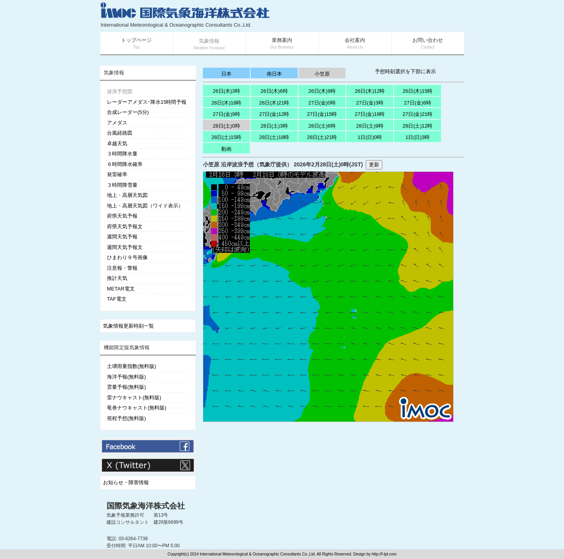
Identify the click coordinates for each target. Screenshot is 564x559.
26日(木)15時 (418, 91)
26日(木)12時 (370, 91)
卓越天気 (117, 143)
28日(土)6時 (321, 126)
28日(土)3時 (273, 126)
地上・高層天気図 (127, 195)
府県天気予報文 (125, 226)
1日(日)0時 (370, 137)
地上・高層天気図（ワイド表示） (145, 206)
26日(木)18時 (227, 103)
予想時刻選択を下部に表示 (405, 71)
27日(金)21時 (418, 114)
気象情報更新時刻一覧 (128, 326)
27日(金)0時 (321, 103)
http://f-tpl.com (384, 554)
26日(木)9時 (321, 91)
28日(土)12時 (418, 126)
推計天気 (117, 278)
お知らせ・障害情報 (126, 482)
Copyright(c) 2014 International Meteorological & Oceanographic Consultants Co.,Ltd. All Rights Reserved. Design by (270, 554)
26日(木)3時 (226, 91)
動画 (226, 149)
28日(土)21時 (322, 137)
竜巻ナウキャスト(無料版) (136, 408)
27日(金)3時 (369, 103)
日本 (226, 74)
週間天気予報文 (125, 247)
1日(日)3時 (417, 137)
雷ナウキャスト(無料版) (134, 397)
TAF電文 (117, 299)
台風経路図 (119, 133)
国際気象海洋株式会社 (146, 505)
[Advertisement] (370, 15)
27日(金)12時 (274, 114)
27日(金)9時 (226, 114)
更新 (374, 165)
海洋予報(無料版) (126, 377)
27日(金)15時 (322, 114)
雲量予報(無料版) (126, 387)
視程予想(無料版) (126, 418)
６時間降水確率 (125, 164)
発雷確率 (117, 174)
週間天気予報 (122, 237)
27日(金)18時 (370, 114)
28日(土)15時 (227, 137)
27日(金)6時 (417, 103)
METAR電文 (121, 289)
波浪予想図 (119, 91)
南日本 (274, 74)
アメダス (117, 123)
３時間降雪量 (122, 185)
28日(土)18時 (274, 137)
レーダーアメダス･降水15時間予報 (146, 102)
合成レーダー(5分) (128, 112)
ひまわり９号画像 (127, 257)
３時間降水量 (122, 154)
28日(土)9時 (369, 126)
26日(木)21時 (274, 103)
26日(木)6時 (273, 91)
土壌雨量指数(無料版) (131, 366)
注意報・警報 (122, 268)
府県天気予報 (122, 216)
